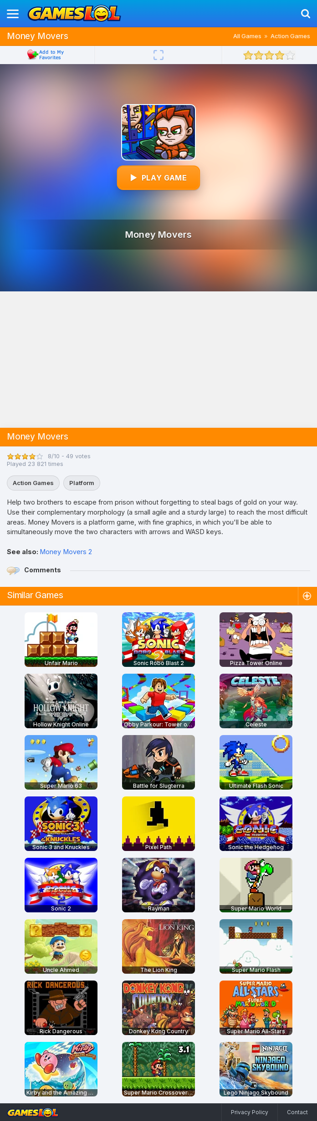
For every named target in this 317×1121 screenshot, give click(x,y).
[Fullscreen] (158, 55)
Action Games (290, 36)
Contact (297, 1112)
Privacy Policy (249, 1112)
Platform (81, 482)
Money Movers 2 (66, 551)
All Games (247, 36)
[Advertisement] (158, 359)
